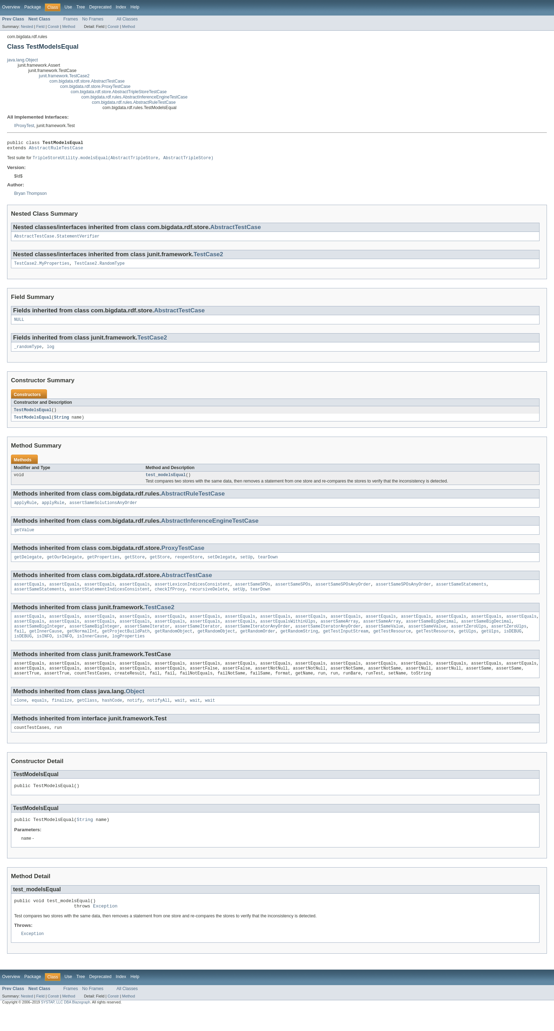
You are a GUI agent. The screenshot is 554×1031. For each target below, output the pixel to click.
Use (68, 7)
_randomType (28, 352)
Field (40, 26)
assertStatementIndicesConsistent (109, 599)
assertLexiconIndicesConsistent (192, 594)
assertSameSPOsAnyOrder (343, 594)
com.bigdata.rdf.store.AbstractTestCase (87, 81)
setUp (246, 566)
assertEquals (29, 594)
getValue (24, 538)
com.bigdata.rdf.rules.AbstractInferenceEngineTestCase (134, 97)
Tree (80, 7)
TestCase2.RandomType (100, 267)
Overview (11, 7)
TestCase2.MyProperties (41, 267)
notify (134, 717)
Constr (53, 26)
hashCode (112, 717)
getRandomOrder (258, 644)
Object (135, 707)
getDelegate (28, 566)
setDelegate (221, 566)
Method (68, 26)
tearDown (268, 566)
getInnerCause (45, 644)
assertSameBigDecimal (431, 633)
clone (20, 717)
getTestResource (392, 644)
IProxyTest (24, 125)
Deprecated (100, 7)
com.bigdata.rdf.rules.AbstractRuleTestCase (134, 102)
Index (121, 7)
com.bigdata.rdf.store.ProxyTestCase (95, 86)
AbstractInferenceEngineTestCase (210, 528)
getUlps (467, 644)
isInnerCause (92, 650)
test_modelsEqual (166, 481)
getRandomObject (174, 644)
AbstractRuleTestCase (56, 149)
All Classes (127, 19)
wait (180, 717)
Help (134, 7)
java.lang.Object (22, 60)
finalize (62, 717)
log (50, 352)
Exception (105, 927)
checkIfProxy (170, 599)
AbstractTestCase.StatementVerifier (57, 239)
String (61, 423)
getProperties (103, 566)
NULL (19, 324)
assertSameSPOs (252, 594)
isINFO (44, 650)
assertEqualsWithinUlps (288, 633)
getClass (87, 717)
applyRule (25, 510)
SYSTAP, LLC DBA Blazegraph (65, 1025)
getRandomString (299, 644)
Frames (70, 19)
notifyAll (158, 717)
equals (39, 717)
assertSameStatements (461, 594)
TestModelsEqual (33, 415)
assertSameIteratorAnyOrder (257, 638)
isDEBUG (512, 644)
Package (32, 7)
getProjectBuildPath (126, 644)
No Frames (93, 19)
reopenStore (188, 566)
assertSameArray (339, 633)
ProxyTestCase (183, 556)
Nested (27, 26)
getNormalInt (82, 644)
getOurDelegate (64, 566)
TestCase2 (208, 257)
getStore (135, 566)
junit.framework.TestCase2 (64, 75)
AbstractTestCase (235, 229)
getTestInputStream (345, 644)
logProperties (128, 650)
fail (19, 644)
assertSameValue (384, 638)
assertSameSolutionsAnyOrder (103, 510)
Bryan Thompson (30, 195)
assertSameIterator (147, 638)
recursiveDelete (209, 599)
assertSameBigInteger (39, 638)
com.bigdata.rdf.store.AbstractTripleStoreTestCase (119, 91)
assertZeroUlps (469, 638)
